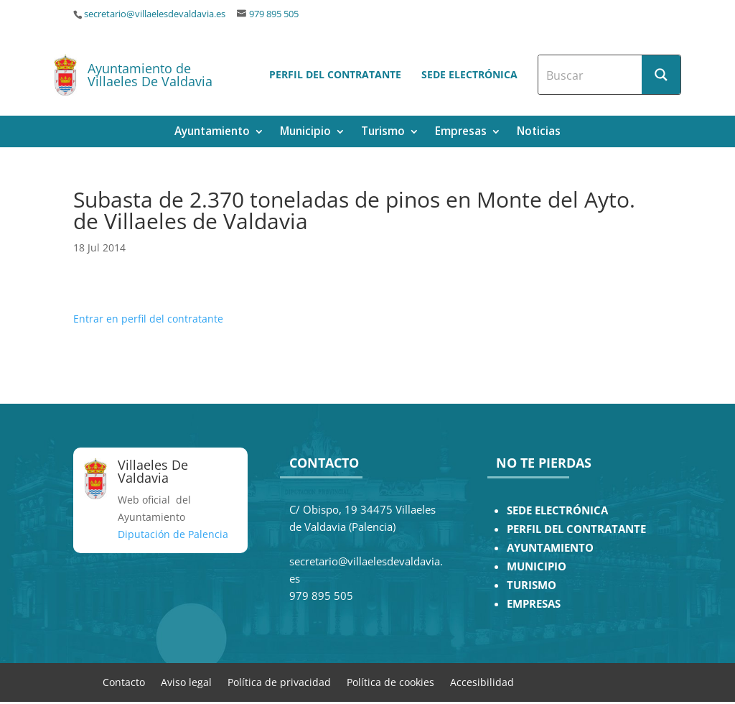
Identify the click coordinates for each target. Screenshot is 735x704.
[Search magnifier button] (661, 74)
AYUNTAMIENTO (550, 547)
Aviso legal (186, 681)
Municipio (305, 132)
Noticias (539, 132)
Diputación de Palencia (173, 534)
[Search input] (590, 75)
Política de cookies (390, 681)
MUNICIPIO (536, 566)
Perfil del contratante (335, 74)
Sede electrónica (469, 74)
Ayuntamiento (212, 132)
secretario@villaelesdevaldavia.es (154, 14)
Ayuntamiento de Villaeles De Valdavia (150, 75)
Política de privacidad (279, 681)
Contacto (124, 681)
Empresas (461, 132)
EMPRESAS (534, 603)
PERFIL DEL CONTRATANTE (576, 529)
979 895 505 (274, 14)
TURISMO (531, 585)
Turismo (383, 132)
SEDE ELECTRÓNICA (557, 510)
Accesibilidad (482, 681)
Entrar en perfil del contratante (148, 318)
